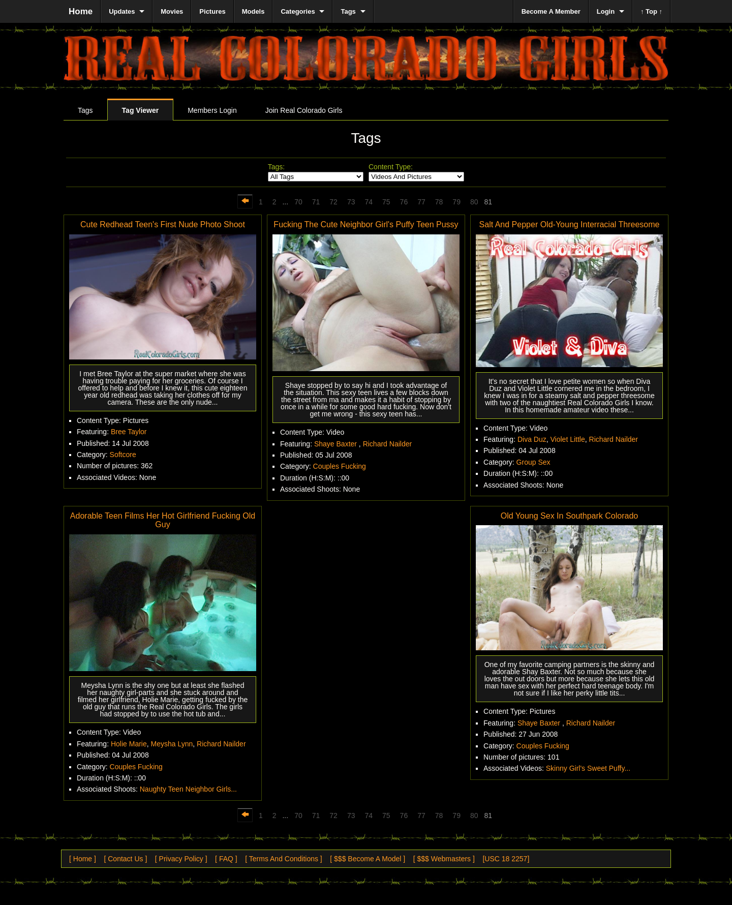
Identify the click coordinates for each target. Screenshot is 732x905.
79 (456, 202)
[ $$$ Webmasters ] (444, 859)
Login (606, 11)
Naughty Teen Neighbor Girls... (188, 789)
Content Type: (391, 166)
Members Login (212, 110)
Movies (172, 11)
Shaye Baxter (336, 444)
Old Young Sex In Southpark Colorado (569, 515)
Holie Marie (129, 744)
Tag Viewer (140, 110)
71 (316, 202)
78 (439, 202)
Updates (122, 11)
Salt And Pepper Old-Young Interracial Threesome (569, 224)
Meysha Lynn (172, 744)
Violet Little (568, 439)
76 (404, 202)
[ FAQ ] (226, 859)
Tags (85, 110)
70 (298, 202)
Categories (298, 11)
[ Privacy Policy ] (181, 859)
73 (351, 202)
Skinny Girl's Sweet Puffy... (588, 768)
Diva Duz (531, 439)
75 (386, 202)
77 (421, 202)
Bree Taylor (129, 432)
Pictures (212, 11)
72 (333, 202)
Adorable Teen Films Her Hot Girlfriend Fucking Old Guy (162, 520)
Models (253, 11)
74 (368, 202)
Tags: (276, 166)
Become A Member (551, 11)
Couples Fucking (339, 466)
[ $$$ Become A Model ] (367, 859)
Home (81, 11)
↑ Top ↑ (651, 11)
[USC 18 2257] (505, 859)
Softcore (123, 454)
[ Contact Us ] (125, 859)
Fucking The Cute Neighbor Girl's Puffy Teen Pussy (365, 224)
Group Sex (533, 462)
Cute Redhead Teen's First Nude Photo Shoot (162, 224)
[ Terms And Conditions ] (283, 859)
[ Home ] (82, 859)
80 (474, 202)
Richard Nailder (387, 444)
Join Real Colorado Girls (304, 110)
